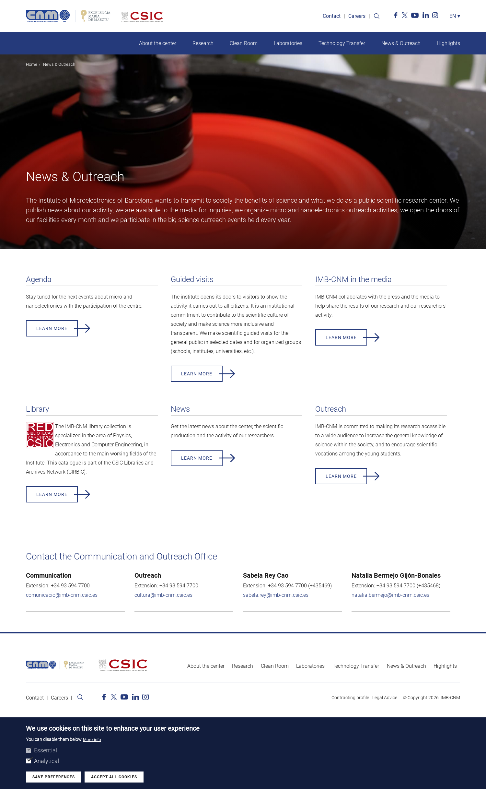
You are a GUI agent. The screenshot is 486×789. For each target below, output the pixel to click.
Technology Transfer (341, 43)
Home (31, 64)
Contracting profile (350, 698)
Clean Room (244, 43)
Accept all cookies (114, 777)
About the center (157, 43)
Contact (332, 16)
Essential (45, 750)
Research (203, 43)
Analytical (46, 761)
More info (92, 739)
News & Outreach (401, 43)
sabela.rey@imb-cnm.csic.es (275, 595)
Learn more (51, 328)
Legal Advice (384, 698)
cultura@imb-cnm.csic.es (163, 595)
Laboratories (288, 43)
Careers (356, 16)
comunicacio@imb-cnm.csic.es (62, 595)
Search (376, 16)
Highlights (448, 43)
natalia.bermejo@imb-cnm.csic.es (390, 595)
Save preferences (53, 777)
